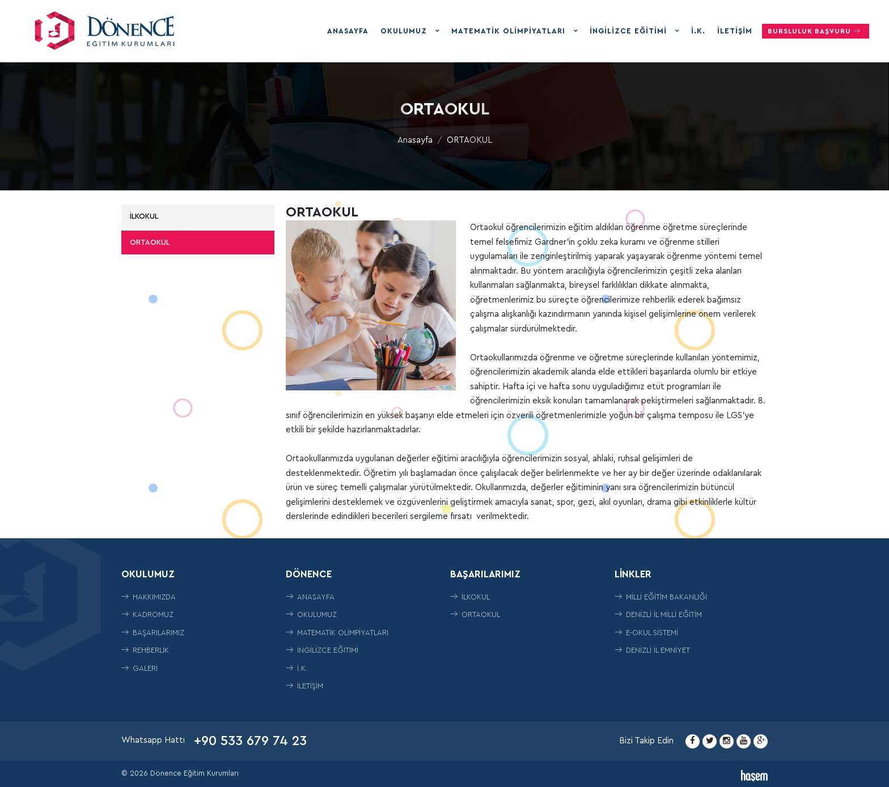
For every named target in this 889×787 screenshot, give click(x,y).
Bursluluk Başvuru (815, 31)
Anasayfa (348, 31)
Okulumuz (405, 31)
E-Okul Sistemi (646, 632)
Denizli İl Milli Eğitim (658, 614)
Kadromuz (147, 614)
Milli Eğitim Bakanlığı (661, 597)
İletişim (734, 31)
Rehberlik (145, 650)
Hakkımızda (148, 597)
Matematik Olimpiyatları (509, 31)
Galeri (139, 668)
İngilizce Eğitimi (630, 31)
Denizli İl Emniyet (652, 650)
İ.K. (698, 31)
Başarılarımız (152, 632)
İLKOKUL (144, 216)
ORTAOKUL (469, 140)
